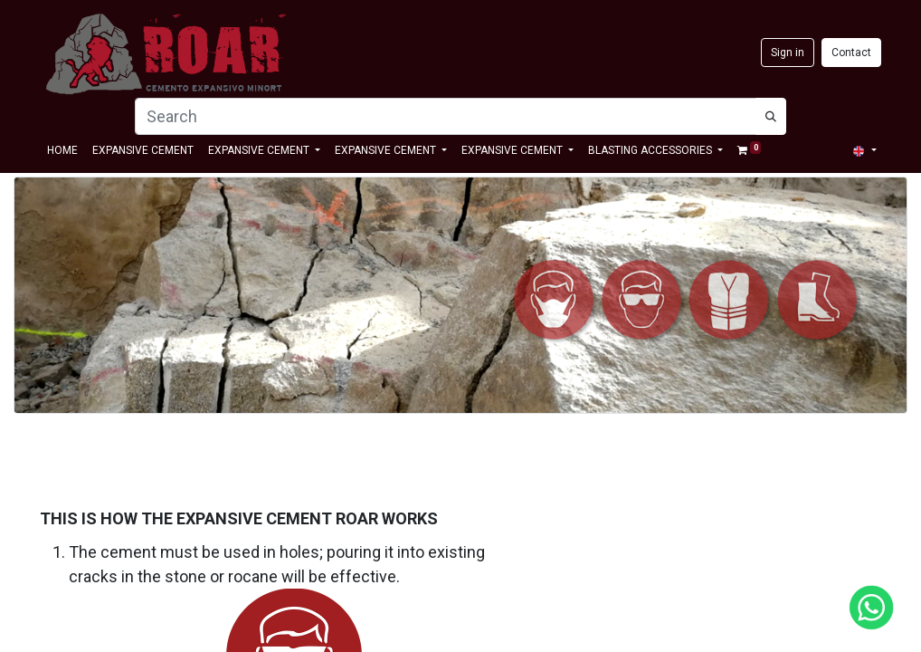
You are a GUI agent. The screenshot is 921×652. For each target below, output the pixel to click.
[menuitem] (62, 150)
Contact (851, 52)
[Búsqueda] (770, 116)
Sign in (787, 52)
